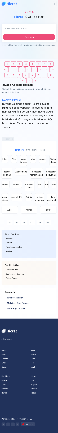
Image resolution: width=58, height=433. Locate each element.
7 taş (4, 159)
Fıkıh (32, 363)
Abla (54, 184)
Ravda (4, 393)
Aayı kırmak (23, 160)
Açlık (9, 209)
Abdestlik (17, 184)
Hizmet (33, 393)
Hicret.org (7, 339)
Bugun (4, 350)
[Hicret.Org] (9, 4)
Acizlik (29, 197)
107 (32, 222)
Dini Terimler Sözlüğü (15, 274)
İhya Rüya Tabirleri (15, 298)
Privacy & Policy (8, 419)
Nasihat (9, 251)
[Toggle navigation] (54, 3)
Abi (39, 184)
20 (9, 222)
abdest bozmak (7, 173)
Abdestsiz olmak (29, 186)
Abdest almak (53, 160)
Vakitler (22, 419)
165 (48, 222)
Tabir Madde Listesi (14, 247)
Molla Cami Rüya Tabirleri (18, 303)
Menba (34, 367)
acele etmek (5, 198)
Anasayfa (10, 239)
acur (48, 209)
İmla (32, 380)
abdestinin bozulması (51, 173)
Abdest (42, 159)
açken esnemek (39, 198)
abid (46, 184)
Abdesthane (21, 171)
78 (24, 222)
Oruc (4, 363)
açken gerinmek (51, 198)
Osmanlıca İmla (12, 270)
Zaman (4, 367)
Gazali (33, 354)
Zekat (4, 384)
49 (17, 222)
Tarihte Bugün (11, 278)
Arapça (34, 384)
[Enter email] (29, 28)
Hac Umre (6, 376)
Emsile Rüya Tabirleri (16, 308)
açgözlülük (16, 197)
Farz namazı (8, 139)
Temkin (5, 359)
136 (40, 222)
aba (33, 159)
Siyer (33, 350)
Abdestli (5, 184)
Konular (9, 243)
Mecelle (34, 389)
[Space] (9, 331)
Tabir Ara (29, 37)
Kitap (33, 359)
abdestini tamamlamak (36, 173)
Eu (31, 419)
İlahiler (33, 376)
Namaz (4, 354)
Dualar (4, 380)
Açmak (29, 209)
